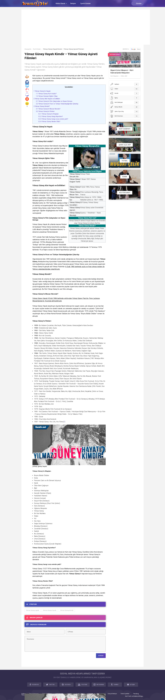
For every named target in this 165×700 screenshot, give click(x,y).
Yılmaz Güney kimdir (66, 610)
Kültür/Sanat (60, 3)
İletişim (73, 3)
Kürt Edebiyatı (124, 102)
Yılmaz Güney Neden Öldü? (49, 121)
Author (23, 693)
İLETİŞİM (131, 684)
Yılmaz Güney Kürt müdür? (46, 94)
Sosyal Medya (112, 693)
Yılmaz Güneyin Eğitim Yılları (47, 96)
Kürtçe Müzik (124, 107)
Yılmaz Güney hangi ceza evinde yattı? (53, 119)
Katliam (124, 84)
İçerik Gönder (85, 3)
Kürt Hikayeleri (115, 76)
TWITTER (50, 684)
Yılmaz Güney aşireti (32, 610)
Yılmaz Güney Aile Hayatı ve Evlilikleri (47, 99)
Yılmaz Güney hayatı (49, 610)
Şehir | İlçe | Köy (124, 111)
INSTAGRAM (99, 684)
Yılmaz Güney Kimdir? (42, 106)
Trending (136, 693)
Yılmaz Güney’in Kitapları (48, 114)
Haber (124, 88)
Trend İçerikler (125, 693)
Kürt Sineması (124, 116)
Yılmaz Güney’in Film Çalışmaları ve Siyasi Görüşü (54, 101)
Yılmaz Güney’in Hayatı (42, 91)
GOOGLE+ (66, 684)
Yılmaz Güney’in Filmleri (45, 111)
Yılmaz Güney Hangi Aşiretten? (50, 116)
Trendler (24, 695)
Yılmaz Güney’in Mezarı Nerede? (48, 109)
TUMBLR (114, 684)
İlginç (124, 97)
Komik (124, 93)
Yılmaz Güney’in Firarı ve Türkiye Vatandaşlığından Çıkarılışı (57, 104)
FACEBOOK (34, 684)
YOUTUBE (82, 684)
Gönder (137, 3)
